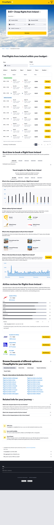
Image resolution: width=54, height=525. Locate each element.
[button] (16, 24)
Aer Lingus (11, 350)
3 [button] (41, 144)
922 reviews (12, 300)
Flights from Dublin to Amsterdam (34, 380)
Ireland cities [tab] (21, 367)
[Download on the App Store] (30, 481)
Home (3, 48)
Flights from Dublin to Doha (9, 380)
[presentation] (39, 12)
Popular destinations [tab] (41, 367)
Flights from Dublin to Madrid (33, 393)
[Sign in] (48, 3)
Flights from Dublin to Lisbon (33, 382)
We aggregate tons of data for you (28, 454)
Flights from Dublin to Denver (9, 382)
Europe (7, 48)
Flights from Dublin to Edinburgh (10, 378)
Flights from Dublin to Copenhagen (35, 385)
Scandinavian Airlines (14, 334)
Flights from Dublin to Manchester (34, 389)
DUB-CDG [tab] (14, 160)
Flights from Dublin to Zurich (33, 384)
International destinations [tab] (9, 367)
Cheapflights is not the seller (28, 451)
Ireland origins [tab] (30, 367)
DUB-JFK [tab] (20, 160)
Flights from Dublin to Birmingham (10, 393)
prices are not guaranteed (30, 447)
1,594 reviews (12, 354)
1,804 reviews (12, 338)
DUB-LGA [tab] (27, 160)
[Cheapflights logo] (6, 2)
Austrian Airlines (13, 295)
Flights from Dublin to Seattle (9, 387)
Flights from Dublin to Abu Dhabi (34, 378)
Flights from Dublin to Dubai (9, 391)
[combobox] (11, 16)
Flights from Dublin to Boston (9, 384)
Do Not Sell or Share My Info (22, 477)
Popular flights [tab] (7, 371)
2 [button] (38, 144)
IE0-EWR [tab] (14, 177)
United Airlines (12, 342)
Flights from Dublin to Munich (33, 387)
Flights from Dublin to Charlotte (10, 385)
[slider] (51, 66)
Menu (51, 2)
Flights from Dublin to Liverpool (10, 389)
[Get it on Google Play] (24, 481)
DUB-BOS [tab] (40, 160)
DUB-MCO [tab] (33, 160)
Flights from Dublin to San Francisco (35, 391)
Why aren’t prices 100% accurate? (28, 457)
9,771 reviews (12, 346)
